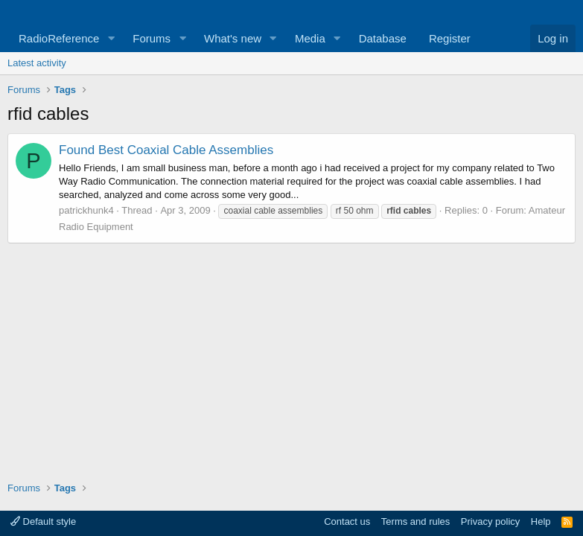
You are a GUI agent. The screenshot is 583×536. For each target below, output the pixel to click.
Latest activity (36, 62)
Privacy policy (490, 521)
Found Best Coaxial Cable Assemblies (166, 150)
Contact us (347, 521)
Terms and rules (415, 521)
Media (310, 38)
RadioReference (59, 38)
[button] (111, 38)
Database (383, 38)
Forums (152, 38)
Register (450, 38)
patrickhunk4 (86, 210)
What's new (232, 38)
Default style (43, 521)
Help (541, 521)
